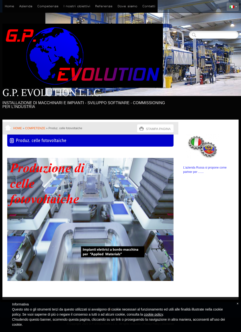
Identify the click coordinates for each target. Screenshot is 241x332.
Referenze (104, 6)
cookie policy (153, 314)
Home (9, 6)
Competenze (48, 6)
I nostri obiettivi (77, 6)
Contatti (148, 6)
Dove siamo (127, 6)
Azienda (25, 6)
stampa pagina (158, 129)
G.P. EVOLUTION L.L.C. (52, 92)
